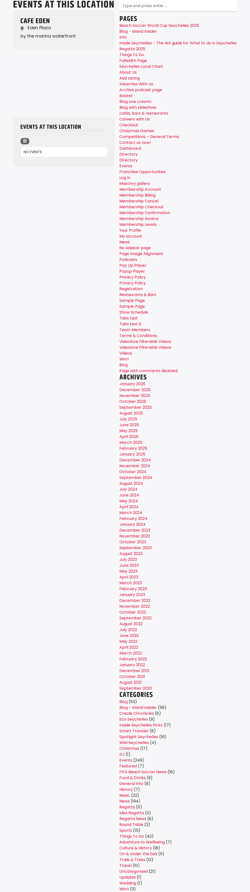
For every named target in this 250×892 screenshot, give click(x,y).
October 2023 (132, 542)
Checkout (128, 125)
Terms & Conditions (138, 335)
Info (123, 37)
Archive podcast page (140, 90)
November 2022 (134, 606)
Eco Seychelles (133, 719)
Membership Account (140, 189)
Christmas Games (136, 131)
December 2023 (134, 530)
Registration (131, 289)
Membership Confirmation (144, 213)
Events (125, 166)
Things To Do (131, 55)
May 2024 (128, 501)
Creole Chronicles (136, 713)
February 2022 (133, 659)
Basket (126, 96)
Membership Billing (137, 195)
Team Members (134, 330)
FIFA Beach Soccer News (143, 772)
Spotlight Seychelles (138, 737)
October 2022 (132, 612)
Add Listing (129, 78)
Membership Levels (137, 224)
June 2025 (129, 425)
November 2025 (134, 395)
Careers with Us (134, 119)
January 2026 (132, 384)
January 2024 (132, 524)
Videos (125, 353)
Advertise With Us (136, 84)
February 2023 (133, 589)
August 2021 (130, 682)
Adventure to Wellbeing (142, 842)
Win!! (124, 359)
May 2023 (128, 571)
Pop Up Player (132, 265)
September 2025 (135, 407)
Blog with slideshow (137, 107)
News (124, 242)
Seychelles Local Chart (141, 66)
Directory (128, 154)
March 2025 (130, 442)
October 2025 (132, 401)
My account (130, 236)
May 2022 (128, 641)
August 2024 (131, 483)
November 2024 (134, 466)
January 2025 (132, 454)
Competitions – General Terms (149, 136)
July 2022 (128, 630)
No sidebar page (135, 248)
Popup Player (132, 271)
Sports (125, 830)
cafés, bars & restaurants (143, 113)
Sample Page (132, 300)
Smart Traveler (134, 731)
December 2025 (135, 390)
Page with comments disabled (148, 371)
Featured (128, 766)
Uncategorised (133, 871)
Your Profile (130, 230)
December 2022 (134, 600)
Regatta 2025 (132, 49)
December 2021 (134, 671)
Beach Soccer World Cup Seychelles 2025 (159, 25)
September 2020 (135, 688)
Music (124, 795)
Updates (127, 877)
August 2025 (131, 413)
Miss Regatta (131, 813)
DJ (122, 754)
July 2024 (128, 489)
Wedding (127, 883)
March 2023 (130, 583)
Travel (125, 865)
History (126, 789)
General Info (131, 783)
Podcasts (128, 259)
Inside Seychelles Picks (141, 725)
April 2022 (128, 647)
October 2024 (132, 472)
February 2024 (133, 518)
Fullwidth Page (133, 60)
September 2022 (135, 618)
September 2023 (135, 548)
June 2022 (129, 635)
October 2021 (132, 676)
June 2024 (129, 495)
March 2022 (130, 653)
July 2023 (128, 559)
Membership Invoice (138, 218)
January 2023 (132, 594)
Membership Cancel (138, 201)
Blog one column (135, 101)
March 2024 (130, 512)
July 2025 (128, 419)
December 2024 (135, 460)
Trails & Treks (132, 859)
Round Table (131, 824)
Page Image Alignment (141, 254)
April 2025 (128, 436)
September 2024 (135, 477)
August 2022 (131, 624)
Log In (124, 177)
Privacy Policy (132, 277)
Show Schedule (133, 312)
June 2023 (129, 565)
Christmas (129, 748)
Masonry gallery (134, 183)
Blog (123, 365)
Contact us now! (135, 142)
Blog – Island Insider (138, 31)
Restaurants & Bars (137, 294)
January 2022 (132, 665)
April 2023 (128, 577)
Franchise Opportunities (142, 172)
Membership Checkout (141, 207)
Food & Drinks (132, 778)
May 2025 (128, 431)
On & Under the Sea (138, 854)
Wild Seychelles (134, 742)
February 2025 (133, 448)
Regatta (127, 807)
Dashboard (130, 148)
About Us (128, 72)
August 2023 (131, 553)
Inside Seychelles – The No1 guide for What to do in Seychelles (178, 43)
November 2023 (134, 536)
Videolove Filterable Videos (145, 341)
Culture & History (135, 848)
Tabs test (128, 318)
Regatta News (132, 819)
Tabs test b (130, 324)
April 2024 (129, 507)
